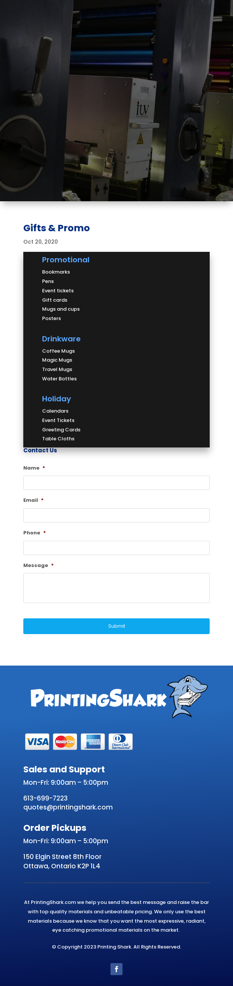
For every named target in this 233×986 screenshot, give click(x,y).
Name (34, 468)
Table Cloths (58, 438)
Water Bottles (59, 378)
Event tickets (58, 290)
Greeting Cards (61, 429)
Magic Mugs (57, 360)
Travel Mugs (57, 369)
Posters (51, 318)
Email (33, 500)
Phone (34, 533)
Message (38, 566)
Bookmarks (56, 271)
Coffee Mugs (58, 351)
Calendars (55, 410)
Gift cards (54, 300)
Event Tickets (58, 420)
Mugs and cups (61, 309)
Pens (48, 281)
